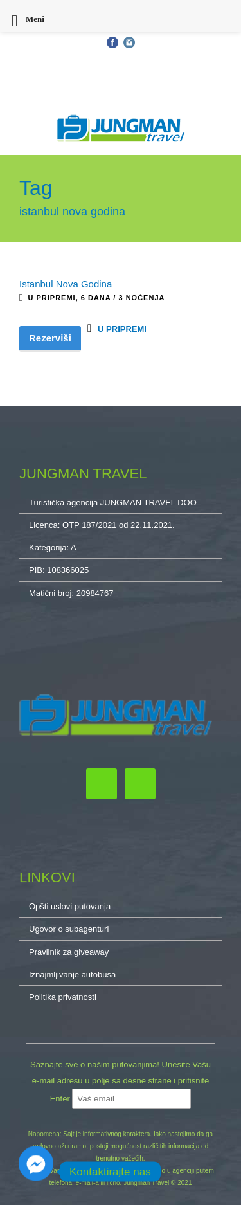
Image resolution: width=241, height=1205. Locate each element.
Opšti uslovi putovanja (50, 57)
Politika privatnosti (62, 997)
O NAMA (120, 93)
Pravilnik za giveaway (69, 952)
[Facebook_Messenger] (36, 1171)
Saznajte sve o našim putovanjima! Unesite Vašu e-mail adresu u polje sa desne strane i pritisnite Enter (120, 1081)
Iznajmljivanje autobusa (72, 974)
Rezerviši (50, 337)
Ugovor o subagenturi (69, 929)
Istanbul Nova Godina (65, 283)
